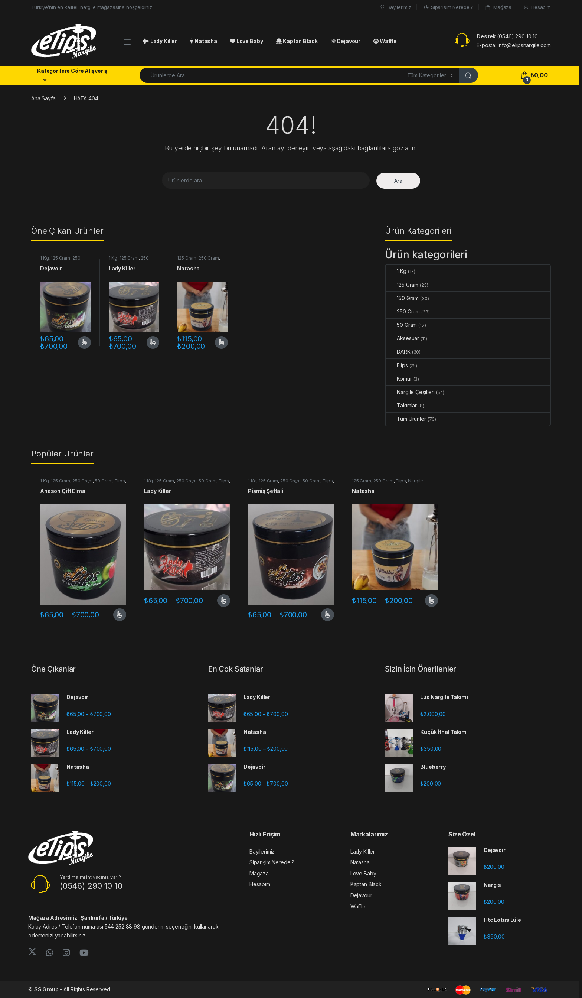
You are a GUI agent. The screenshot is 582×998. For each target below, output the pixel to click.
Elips (397, 365)
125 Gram (60, 258)
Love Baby (246, 41)
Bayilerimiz (395, 7)
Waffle (385, 41)
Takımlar (401, 405)
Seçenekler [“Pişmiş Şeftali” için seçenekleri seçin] (327, 614)
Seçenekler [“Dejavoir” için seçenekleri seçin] (84, 342)
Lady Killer (160, 41)
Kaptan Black (296, 41)
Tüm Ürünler (406, 419)
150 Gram (402, 298)
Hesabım (537, 7)
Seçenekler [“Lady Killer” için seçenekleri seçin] (153, 342)
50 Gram (401, 325)
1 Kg (44, 258)
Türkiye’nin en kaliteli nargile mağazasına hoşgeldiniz (91, 7)
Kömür (399, 379)
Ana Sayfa (43, 98)
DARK (398, 351)
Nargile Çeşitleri (410, 392)
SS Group (46, 989)
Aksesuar (402, 338)
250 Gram (209, 258)
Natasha (203, 41)
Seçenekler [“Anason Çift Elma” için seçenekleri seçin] (119, 614)
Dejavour (346, 41)
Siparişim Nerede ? (448, 7)
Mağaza (498, 7)
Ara (398, 181)
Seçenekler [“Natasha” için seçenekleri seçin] (221, 342)
